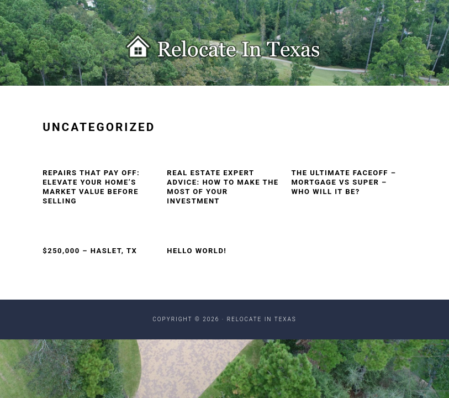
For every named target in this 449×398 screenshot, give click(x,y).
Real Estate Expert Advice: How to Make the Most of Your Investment (222, 187)
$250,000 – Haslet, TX (90, 251)
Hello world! (196, 251)
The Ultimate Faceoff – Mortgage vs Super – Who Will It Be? (343, 182)
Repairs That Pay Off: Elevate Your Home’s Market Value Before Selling (91, 187)
